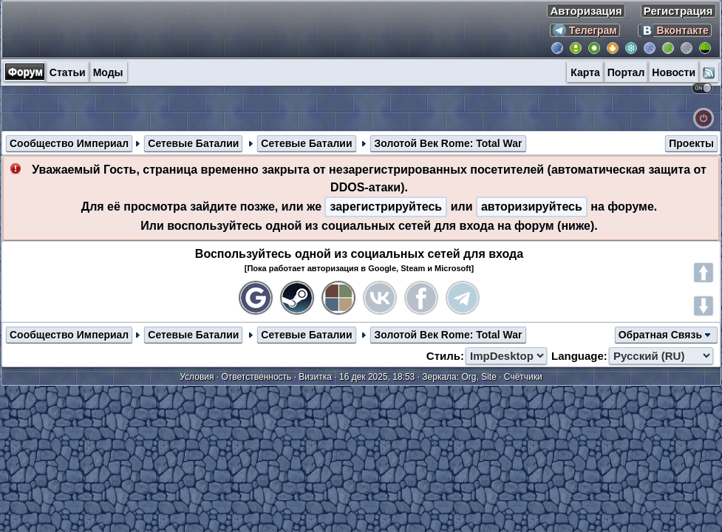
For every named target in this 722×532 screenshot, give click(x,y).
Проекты (691, 143)
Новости (673, 72)
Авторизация (585, 10)
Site (489, 377)
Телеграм (585, 30)
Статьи (68, 72)
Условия (197, 377)
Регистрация (678, 10)
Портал (626, 72)
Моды (108, 72)
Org (468, 377)
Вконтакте (675, 30)
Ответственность (257, 377)
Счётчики (523, 377)
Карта (585, 72)
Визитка (315, 377)
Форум (25, 72)
